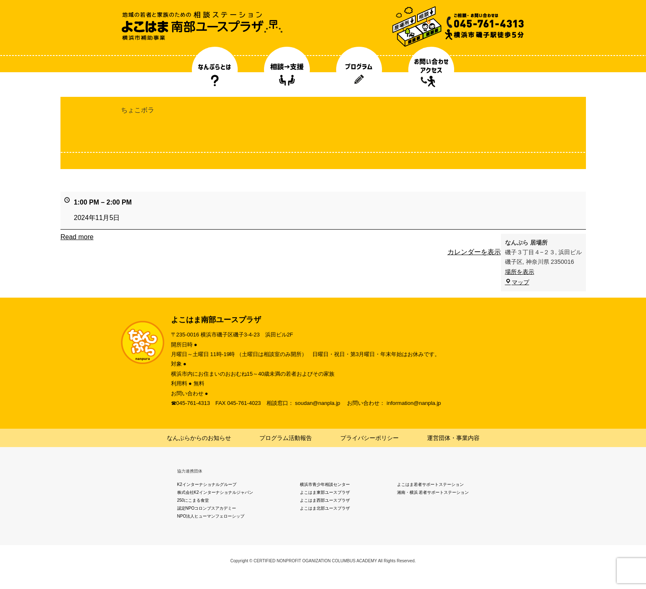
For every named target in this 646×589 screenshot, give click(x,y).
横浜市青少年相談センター (325, 484)
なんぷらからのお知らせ (199, 438)
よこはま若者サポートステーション (430, 484)
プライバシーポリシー (369, 438)
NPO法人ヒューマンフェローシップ (211, 516)
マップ (517, 282)
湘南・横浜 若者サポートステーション (433, 492)
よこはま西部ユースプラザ (325, 500)
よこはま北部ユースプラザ (325, 508)
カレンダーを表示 (473, 251)
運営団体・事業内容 (453, 438)
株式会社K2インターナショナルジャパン (215, 492)
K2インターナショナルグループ (206, 484)
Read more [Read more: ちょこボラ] (76, 236)
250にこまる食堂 (193, 500)
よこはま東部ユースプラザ (325, 492)
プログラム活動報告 (285, 438)
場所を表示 (519, 271)
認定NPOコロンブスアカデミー (206, 508)
